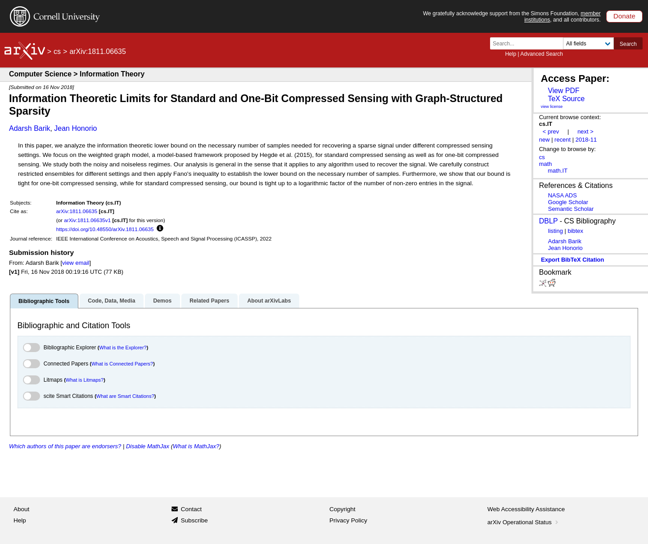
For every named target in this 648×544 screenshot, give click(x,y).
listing (555, 230)
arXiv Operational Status (523, 522)
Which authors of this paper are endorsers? (65, 446)
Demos (162, 301)
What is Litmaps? (85, 380)
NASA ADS (562, 195)
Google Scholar (568, 202)
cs (57, 51)
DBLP (548, 221)
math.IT (557, 170)
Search (628, 44)
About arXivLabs (269, 301)
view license (552, 106)
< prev (551, 131)
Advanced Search (541, 54)
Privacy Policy (348, 520)
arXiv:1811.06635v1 (87, 220)
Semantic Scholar (571, 208)
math (545, 164)
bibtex (575, 230)
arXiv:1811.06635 (77, 211)
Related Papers (209, 301)
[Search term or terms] (529, 43)
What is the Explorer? (123, 347)
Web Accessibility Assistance (526, 509)
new (544, 139)
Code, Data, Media (111, 301)
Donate (624, 16)
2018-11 (586, 139)
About (21, 509)
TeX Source (566, 99)
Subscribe (194, 520)
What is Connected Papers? (122, 363)
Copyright (342, 509)
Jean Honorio (75, 128)
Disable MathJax (147, 446)
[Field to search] (588, 43)
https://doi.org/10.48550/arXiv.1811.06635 (105, 229)
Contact (191, 509)
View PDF (563, 90)
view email (75, 262)
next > (585, 131)
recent (562, 139)
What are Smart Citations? (125, 396)
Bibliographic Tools (43, 301)
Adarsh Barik (29, 128)
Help (510, 54)
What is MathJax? (196, 446)
